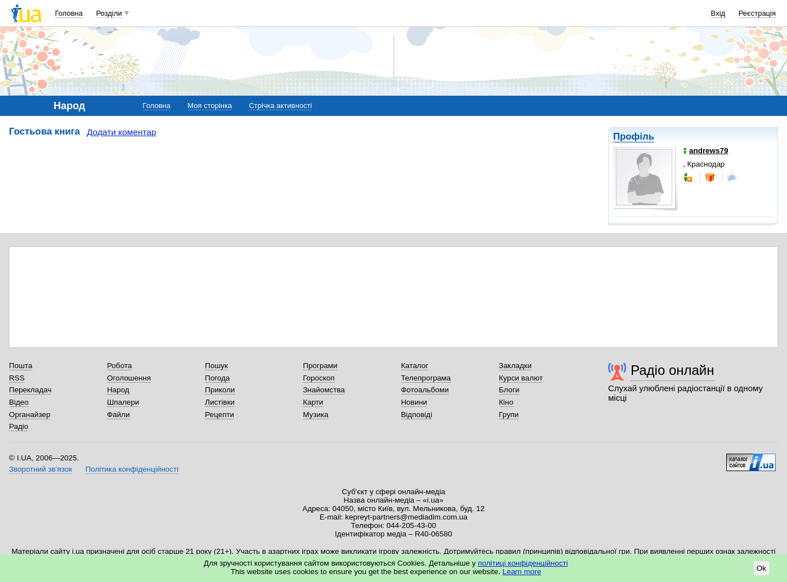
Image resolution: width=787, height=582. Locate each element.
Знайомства (324, 390)
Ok (761, 568)
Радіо (18, 426)
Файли (118, 414)
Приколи (220, 390)
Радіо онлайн (672, 370)
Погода (217, 378)
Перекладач (30, 390)
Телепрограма (426, 378)
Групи (509, 414)
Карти (313, 402)
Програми (320, 365)
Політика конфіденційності (132, 469)
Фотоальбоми (425, 390)
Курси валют (521, 378)
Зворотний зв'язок (40, 469)
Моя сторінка (209, 105)
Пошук (216, 365)
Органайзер (29, 414)
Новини (414, 402)
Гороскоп (318, 378)
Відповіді (417, 414)
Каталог (415, 365)
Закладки (515, 365)
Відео (19, 402)
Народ (118, 390)
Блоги (509, 390)
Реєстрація (757, 13)
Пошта (20, 365)
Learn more (521, 571)
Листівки (220, 402)
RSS (17, 378)
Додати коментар (121, 132)
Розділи (109, 13)
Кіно (506, 402)
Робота (119, 365)
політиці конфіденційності (523, 563)
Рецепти (219, 414)
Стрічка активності (280, 105)
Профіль (633, 136)
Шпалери (123, 402)
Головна (69, 13)
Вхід (718, 13)
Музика (315, 414)
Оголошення (129, 378)
